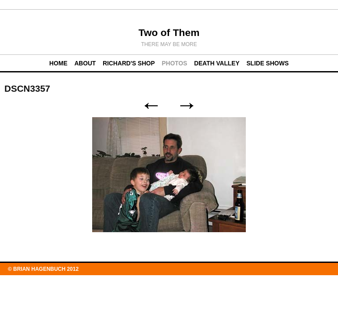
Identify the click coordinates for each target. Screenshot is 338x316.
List (169, 106)
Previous (151, 106)
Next (187, 106)
